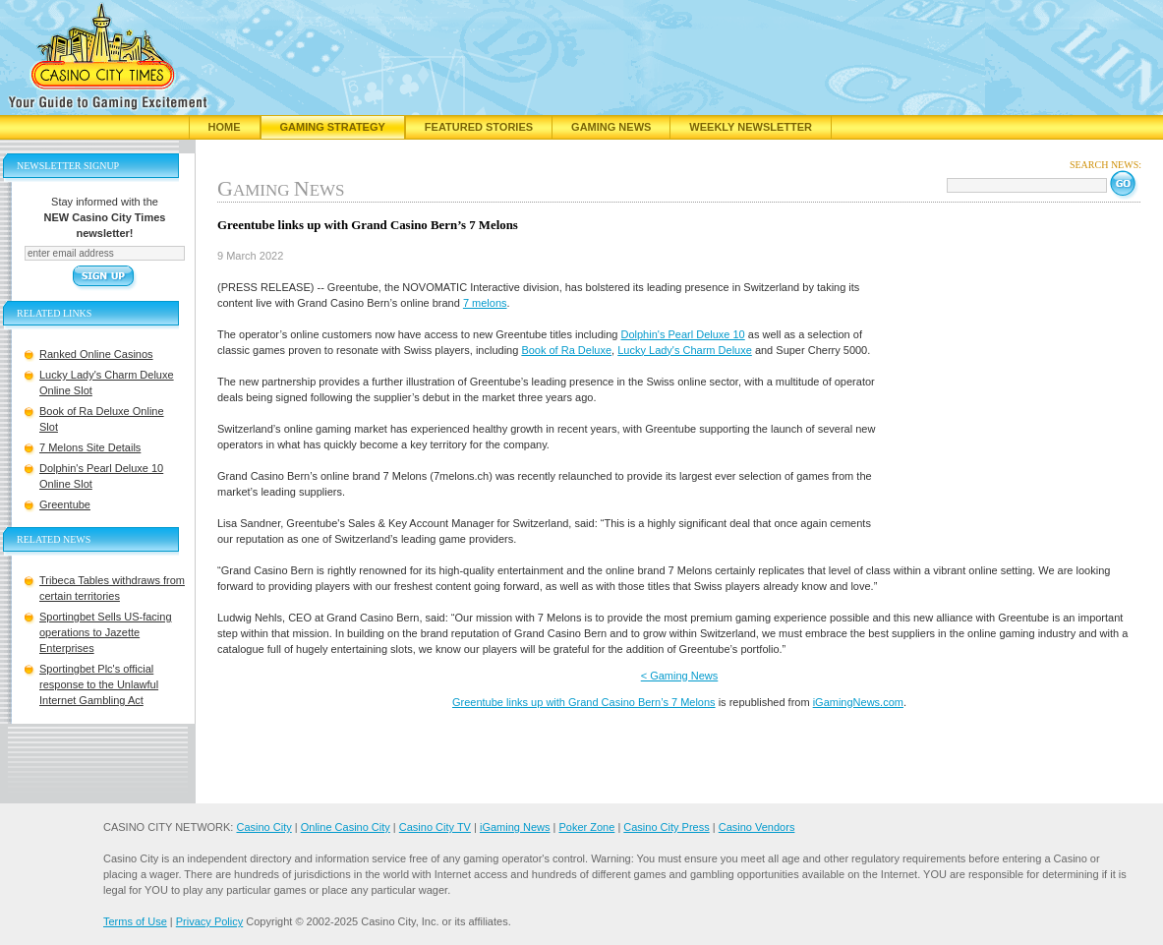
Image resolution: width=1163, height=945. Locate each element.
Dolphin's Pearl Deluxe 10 (683, 334)
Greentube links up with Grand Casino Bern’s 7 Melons (584, 702)
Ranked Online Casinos (96, 354)
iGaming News (515, 827)
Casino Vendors (757, 827)
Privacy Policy (209, 921)
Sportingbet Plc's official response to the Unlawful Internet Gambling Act (98, 684)
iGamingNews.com (858, 702)
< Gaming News (680, 675)
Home (224, 127)
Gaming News (611, 127)
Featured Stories (479, 127)
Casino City (263, 827)
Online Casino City (345, 827)
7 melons (485, 303)
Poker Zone (586, 827)
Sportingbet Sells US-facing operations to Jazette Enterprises (105, 632)
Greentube (64, 504)
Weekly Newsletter (750, 127)
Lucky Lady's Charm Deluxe (684, 350)
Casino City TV (435, 827)
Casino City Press (666, 827)
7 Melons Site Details (90, 447)
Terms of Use (135, 921)
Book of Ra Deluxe (566, 350)
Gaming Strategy (332, 127)
